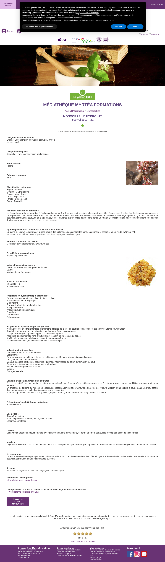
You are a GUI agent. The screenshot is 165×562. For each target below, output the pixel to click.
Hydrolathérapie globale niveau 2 (23, 492)
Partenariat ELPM (157, 5)
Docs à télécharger (66, 548)
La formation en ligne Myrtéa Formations (104, 554)
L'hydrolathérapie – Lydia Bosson (22, 480)
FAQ (91, 555)
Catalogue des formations (66, 552)
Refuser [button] (118, 27)
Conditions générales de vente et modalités (105, 550)
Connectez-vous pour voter (82, 541)
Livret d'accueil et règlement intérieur (70, 555)
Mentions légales (95, 559)
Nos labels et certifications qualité (29, 554)
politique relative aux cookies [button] (87, 13)
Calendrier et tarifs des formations (69, 550)
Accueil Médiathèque (74, 111)
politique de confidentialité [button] (116, 7)
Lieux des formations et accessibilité (102, 552)
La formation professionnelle (27, 550)
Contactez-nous (95, 557)
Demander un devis (24, 555)
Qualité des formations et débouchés (30, 552)
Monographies (93, 111)
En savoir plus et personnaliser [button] (39, 27)
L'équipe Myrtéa (23, 557)
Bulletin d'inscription (64, 554)
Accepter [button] (135, 27)
